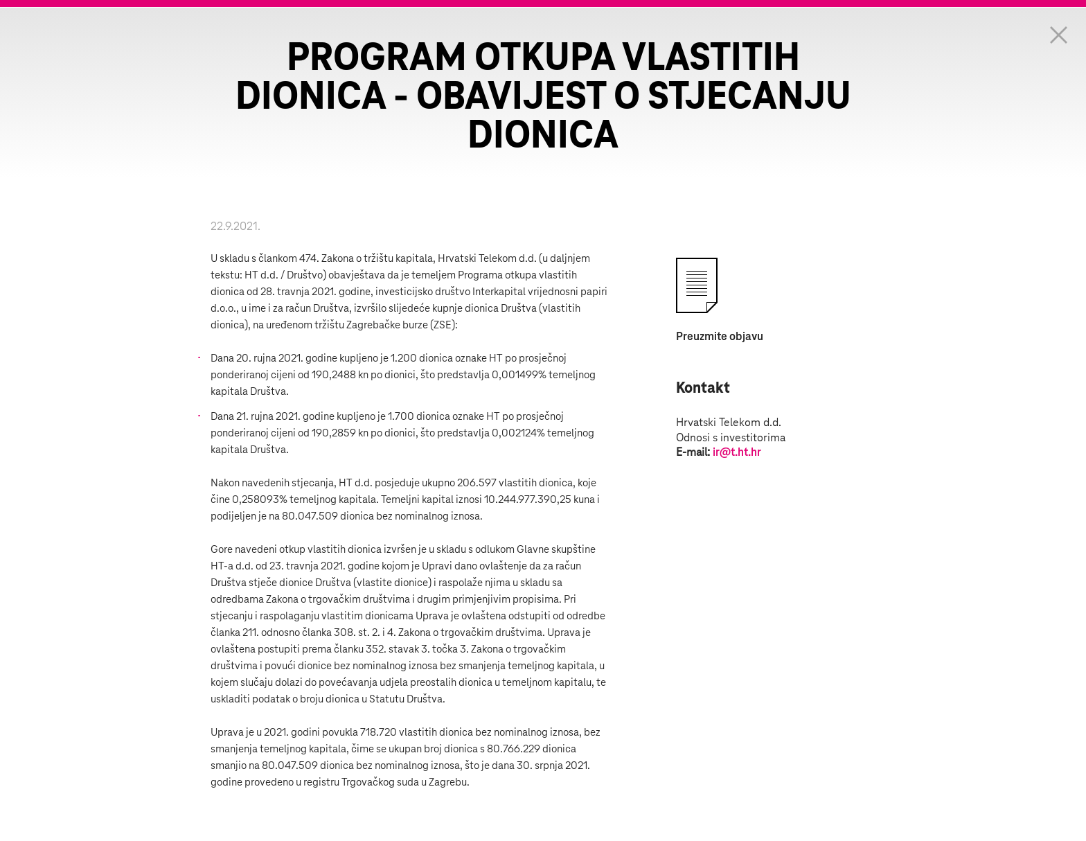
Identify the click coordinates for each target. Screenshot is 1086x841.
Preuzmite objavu (719, 336)
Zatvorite (1058, 34)
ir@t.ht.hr (737, 452)
